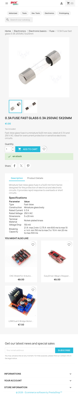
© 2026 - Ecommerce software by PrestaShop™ (39, 392)
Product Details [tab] (35, 178)
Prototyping (64, 13)
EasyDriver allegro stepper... (57, 276)
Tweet (21, 165)
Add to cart (27, 149)
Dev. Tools (36, 13)
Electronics (49, 13)
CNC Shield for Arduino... (20, 276)
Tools (24, 13)
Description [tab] (17, 178)
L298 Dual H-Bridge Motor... (21, 321)
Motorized (13, 13)
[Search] (19, 19)
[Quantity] (8, 149)
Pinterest (28, 165)
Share (14, 165)
